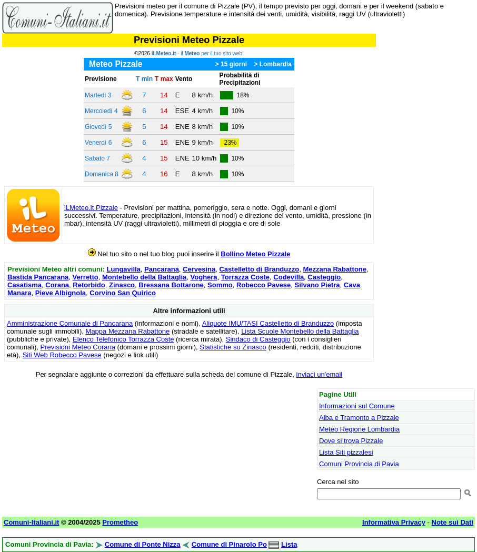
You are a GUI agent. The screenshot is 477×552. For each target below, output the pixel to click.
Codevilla (288, 277)
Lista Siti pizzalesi (346, 452)
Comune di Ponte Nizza (143, 544)
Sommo (220, 285)
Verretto (85, 277)
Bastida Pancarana (37, 277)
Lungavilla (124, 269)
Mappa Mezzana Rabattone (128, 331)
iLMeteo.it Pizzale (91, 208)
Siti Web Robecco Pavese (62, 355)
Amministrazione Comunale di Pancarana (70, 323)
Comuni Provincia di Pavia (359, 464)
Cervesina (199, 269)
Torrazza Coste (245, 277)
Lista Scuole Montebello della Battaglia (300, 331)
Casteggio (324, 277)
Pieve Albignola (60, 293)
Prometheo (120, 522)
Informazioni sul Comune (357, 406)
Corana (57, 285)
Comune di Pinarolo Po (229, 544)
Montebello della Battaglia (144, 277)
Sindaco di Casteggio (258, 339)
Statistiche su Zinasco (233, 347)
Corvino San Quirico (123, 293)
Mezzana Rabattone (334, 269)
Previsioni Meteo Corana (78, 347)
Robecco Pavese (263, 285)
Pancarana (161, 269)
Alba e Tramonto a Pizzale (359, 417)
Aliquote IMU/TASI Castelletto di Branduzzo (268, 323)
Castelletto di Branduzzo (259, 269)
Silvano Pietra (317, 285)
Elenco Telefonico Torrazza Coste (123, 339)
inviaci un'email (319, 374)
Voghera (204, 277)
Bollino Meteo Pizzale (255, 254)
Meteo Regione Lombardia (359, 429)
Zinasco (122, 285)
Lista (289, 544)
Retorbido (89, 285)
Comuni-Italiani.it (31, 522)
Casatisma (24, 285)
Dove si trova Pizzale (351, 441)
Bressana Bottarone (171, 285)
